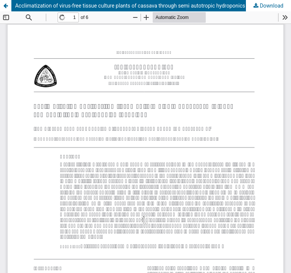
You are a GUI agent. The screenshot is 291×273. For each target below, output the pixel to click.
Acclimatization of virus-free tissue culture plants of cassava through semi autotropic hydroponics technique (142, 6)
